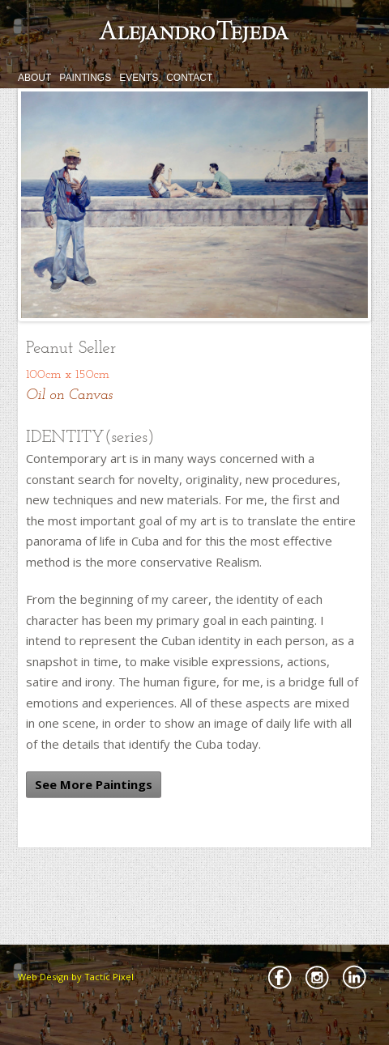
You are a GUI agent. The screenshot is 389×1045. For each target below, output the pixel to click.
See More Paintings (93, 784)
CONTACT (189, 77)
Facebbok (279, 977)
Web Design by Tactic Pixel (76, 977)
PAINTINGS (85, 77)
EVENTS (138, 77)
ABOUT (34, 77)
